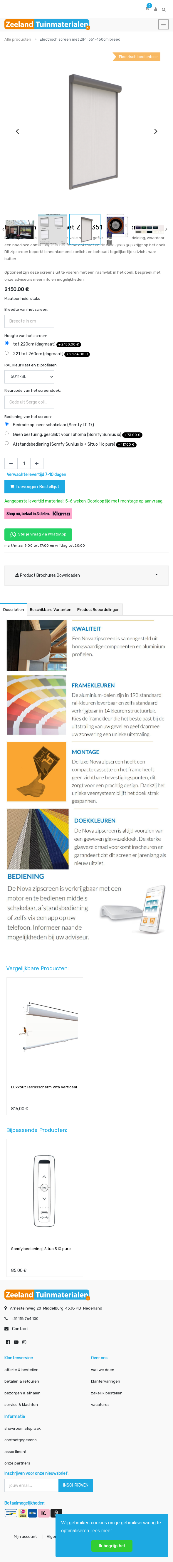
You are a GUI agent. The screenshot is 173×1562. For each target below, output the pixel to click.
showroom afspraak (22, 1428)
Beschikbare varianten (50, 609)
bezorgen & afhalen (22, 1393)
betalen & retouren (21, 1381)
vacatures (100, 1404)
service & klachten (21, 1404)
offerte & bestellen (21, 1370)
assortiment (15, 1451)
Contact (20, 1328)
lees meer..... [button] (104, 1530)
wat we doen (102, 1370)
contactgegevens (20, 1440)
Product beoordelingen (98, 609)
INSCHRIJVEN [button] (75, 1485)
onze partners (17, 1463)
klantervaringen (105, 1381)
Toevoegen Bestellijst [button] (34, 486)
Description (13, 609)
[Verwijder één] (11, 463)
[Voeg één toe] (36, 463)
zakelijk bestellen (106, 1393)
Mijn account (25, 1536)
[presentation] (17, 131)
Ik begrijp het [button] (112, 1545)
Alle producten (17, 39)
